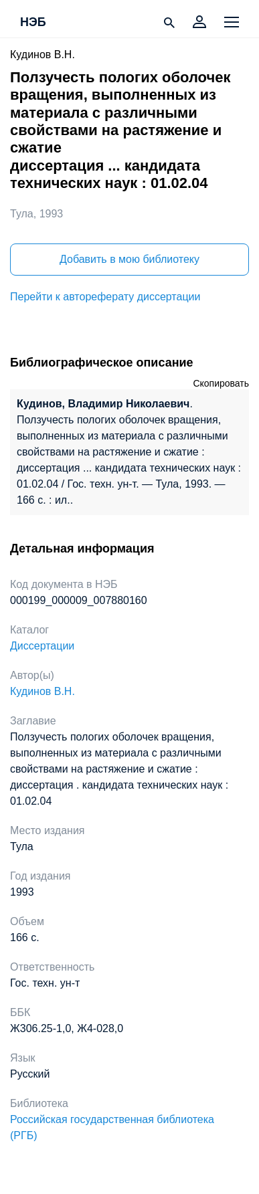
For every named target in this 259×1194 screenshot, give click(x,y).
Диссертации (42, 646)
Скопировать (221, 383)
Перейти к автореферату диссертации (105, 296)
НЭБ (33, 23)
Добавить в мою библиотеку (129, 259)
